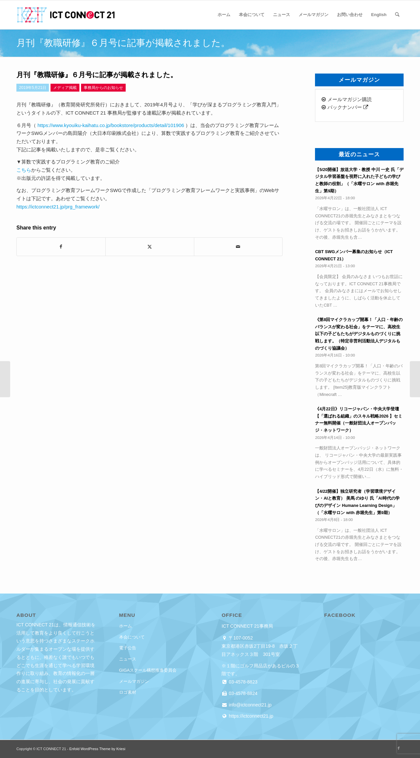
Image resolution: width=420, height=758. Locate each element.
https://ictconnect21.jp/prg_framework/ (57, 206)
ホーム (125, 625)
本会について (132, 637)
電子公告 (127, 647)
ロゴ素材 (127, 692)
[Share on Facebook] (61, 247)
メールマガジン (134, 681)
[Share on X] (150, 247)
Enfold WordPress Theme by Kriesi (97, 749)
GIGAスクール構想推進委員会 (148, 670)
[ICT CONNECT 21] (65, 14)
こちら (23, 170)
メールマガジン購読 (346, 99)
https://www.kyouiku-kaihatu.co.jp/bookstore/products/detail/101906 (110, 125)
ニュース (127, 659)
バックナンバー (345, 107)
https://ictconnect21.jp (250, 716)
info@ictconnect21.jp (249, 704)
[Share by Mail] (238, 247)
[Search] (397, 14)
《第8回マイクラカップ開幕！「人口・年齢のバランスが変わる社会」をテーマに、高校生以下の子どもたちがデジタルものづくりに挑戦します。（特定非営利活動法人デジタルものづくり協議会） (359, 334)
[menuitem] (224, 14)
